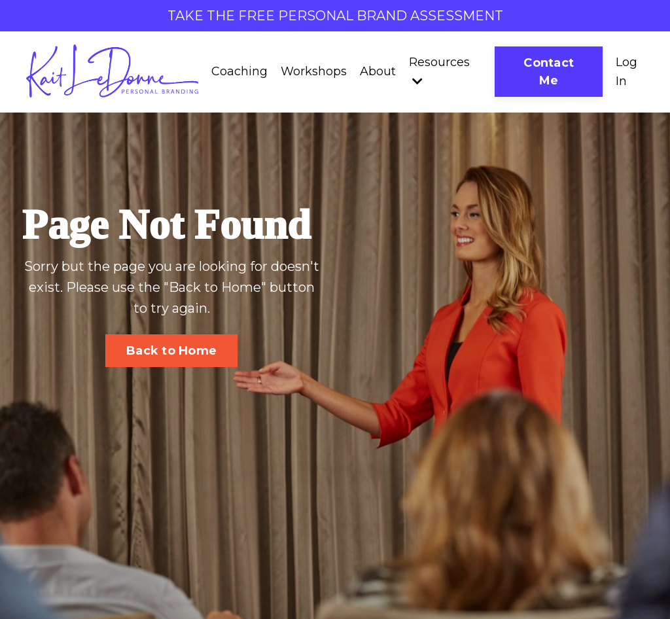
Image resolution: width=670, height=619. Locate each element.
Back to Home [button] (171, 351)
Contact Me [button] (548, 72)
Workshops (314, 71)
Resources (439, 71)
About (378, 71)
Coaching (239, 71)
